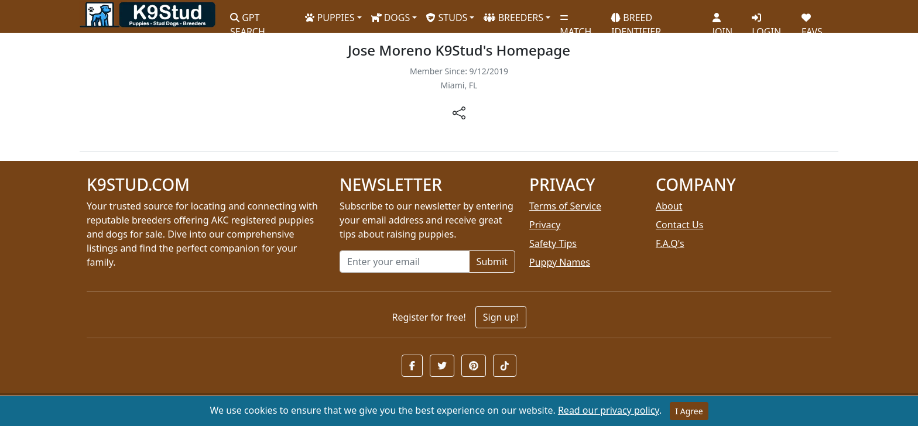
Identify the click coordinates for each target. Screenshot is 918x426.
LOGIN (766, 20)
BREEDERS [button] (513, 17)
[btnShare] (459, 112)
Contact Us (679, 224)
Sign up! (501, 317)
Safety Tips (553, 243)
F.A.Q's (670, 243)
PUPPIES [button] (329, 17)
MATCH (575, 20)
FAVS (812, 20)
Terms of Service (565, 206)
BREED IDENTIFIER (636, 19)
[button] (412, 366)
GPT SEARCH (247, 19)
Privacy (544, 224)
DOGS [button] (390, 17)
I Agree (689, 411)
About (669, 206)
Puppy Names (559, 262)
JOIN (722, 20)
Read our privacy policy (608, 410)
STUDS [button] (446, 17)
